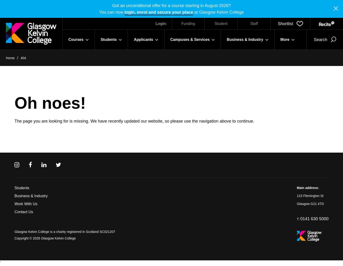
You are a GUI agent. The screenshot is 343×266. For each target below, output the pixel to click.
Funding (188, 24)
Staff (254, 24)
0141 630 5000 (314, 218)
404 (23, 58)
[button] (290, 24)
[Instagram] (16, 165)
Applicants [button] (146, 39)
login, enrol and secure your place (158, 12)
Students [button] (111, 39)
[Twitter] (58, 165)
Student (221, 24)
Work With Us (25, 204)
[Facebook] (30, 165)
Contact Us (23, 212)
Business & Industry (31, 196)
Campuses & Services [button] (192, 39)
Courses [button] (78, 39)
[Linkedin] (43, 165)
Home (10, 58)
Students (21, 188)
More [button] (287, 39)
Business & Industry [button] (247, 39)
